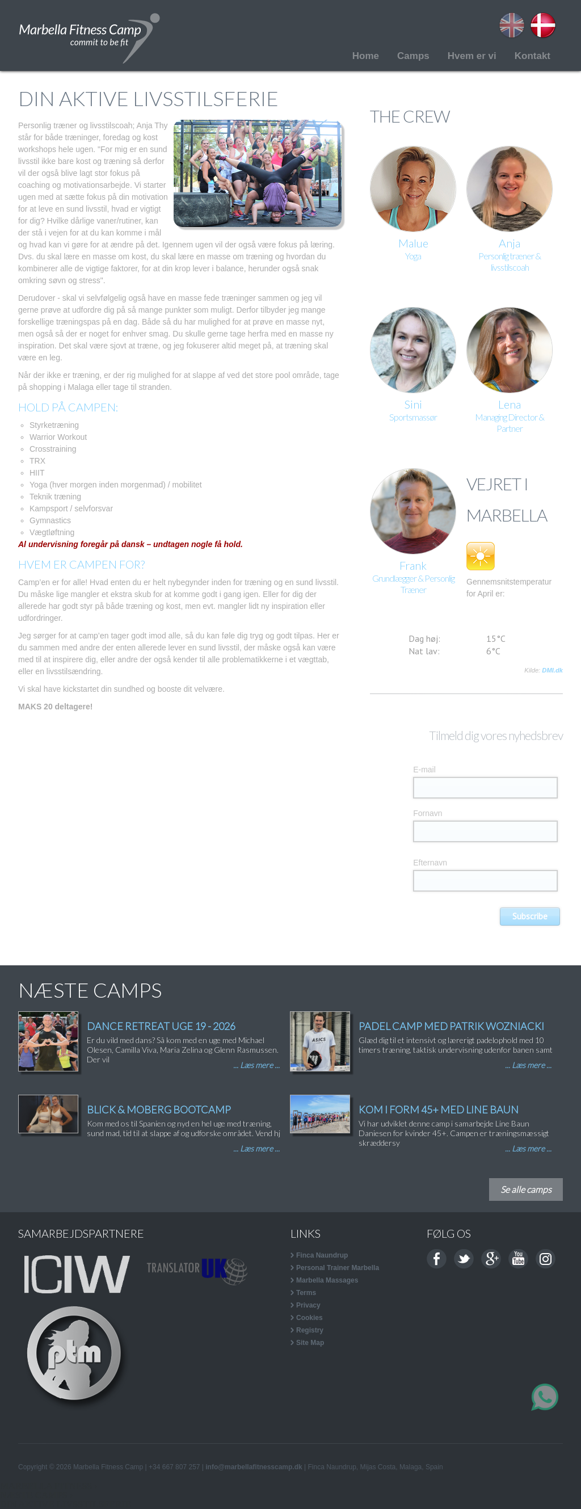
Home (365, 56)
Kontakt (532, 56)
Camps (413, 56)
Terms (306, 1293)
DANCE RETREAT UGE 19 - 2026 (161, 1026)
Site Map (310, 1343)
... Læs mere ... (256, 1065)
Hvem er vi (472, 56)
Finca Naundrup (322, 1255)
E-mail (424, 769)
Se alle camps (525, 1189)
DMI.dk (552, 670)
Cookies (309, 1318)
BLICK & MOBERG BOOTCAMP (159, 1109)
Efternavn (430, 862)
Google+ (491, 1259)
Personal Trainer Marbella (337, 1268)
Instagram (545, 1259)
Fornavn (427, 813)
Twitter (464, 1259)
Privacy (308, 1305)
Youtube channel (518, 1259)
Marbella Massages (327, 1280)
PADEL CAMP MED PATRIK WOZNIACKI (451, 1026)
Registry (309, 1330)
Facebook (437, 1259)
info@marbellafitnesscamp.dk (253, 1467)
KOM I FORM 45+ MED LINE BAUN (439, 1109)
